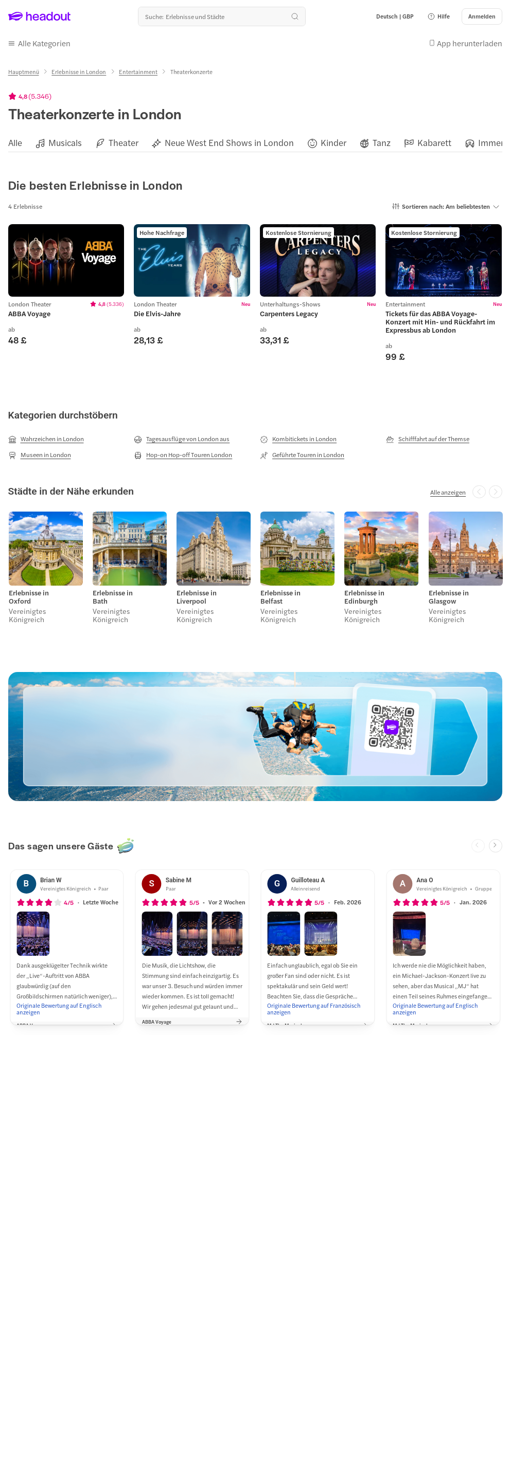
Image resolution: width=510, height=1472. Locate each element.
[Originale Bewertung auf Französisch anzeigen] (317, 1005)
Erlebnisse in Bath (112, 594)
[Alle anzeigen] (448, 490)
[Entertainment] (138, 69)
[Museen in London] (39, 453)
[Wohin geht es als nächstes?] (221, 16)
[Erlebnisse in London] (78, 69)
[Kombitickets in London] (298, 437)
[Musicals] (65, 141)
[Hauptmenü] (23, 69)
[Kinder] (333, 141)
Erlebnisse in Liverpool (196, 594)
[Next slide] (495, 842)
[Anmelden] (482, 16)
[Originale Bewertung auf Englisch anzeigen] (66, 1005)
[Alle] (15, 141)
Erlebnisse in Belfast (280, 594)
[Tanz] (382, 141)
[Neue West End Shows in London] (229, 141)
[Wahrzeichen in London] (46, 437)
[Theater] (123, 141)
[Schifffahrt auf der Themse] (427, 437)
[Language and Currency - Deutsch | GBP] (395, 16)
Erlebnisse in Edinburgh (364, 594)
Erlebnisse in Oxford (28, 594)
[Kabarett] (434, 141)
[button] (438, 16)
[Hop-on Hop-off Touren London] (183, 453)
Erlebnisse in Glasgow (448, 594)
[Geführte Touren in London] (302, 453)
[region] (255, 141)
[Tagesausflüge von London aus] (182, 437)
